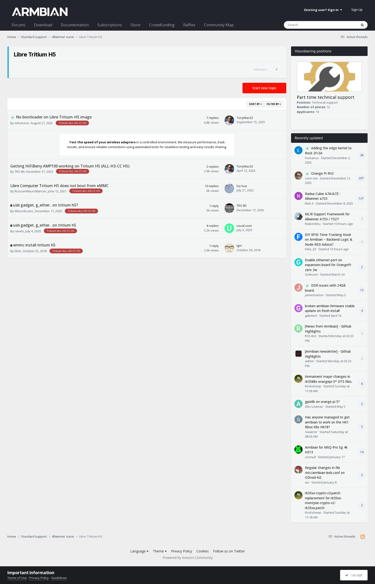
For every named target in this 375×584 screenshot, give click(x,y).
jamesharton (314, 295)
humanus (312, 158)
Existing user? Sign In (323, 10)
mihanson (22, 123)
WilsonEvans (24, 211)
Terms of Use (17, 578)
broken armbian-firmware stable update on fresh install (330, 308)
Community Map (219, 25)
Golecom (311, 274)
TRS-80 (19, 171)
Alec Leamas (314, 406)
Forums (18, 25)
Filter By (274, 104)
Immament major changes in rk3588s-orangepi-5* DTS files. (328, 379)
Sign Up (357, 9)
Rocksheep (313, 386)
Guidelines (59, 578)
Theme (160, 551)
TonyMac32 (245, 118)
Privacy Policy (181, 551)
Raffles (189, 25)
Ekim (18, 251)
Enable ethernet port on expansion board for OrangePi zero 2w (328, 265)
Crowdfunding (162, 25)
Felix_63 (310, 249)
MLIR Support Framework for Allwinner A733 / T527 (327, 216)
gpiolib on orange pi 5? (322, 401)
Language (139, 551)
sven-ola (311, 178)
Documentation (75, 25)
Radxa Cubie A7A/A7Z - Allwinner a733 (323, 196)
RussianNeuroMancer (30, 191)
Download (43, 25)
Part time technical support (325, 97)
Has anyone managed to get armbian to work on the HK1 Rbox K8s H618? (327, 422)
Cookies (202, 551)
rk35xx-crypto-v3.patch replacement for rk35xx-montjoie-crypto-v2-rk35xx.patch (323, 500)
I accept (354, 575)
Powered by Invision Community (188, 557)
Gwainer (311, 432)
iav (307, 482)
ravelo (19, 231)
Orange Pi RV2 (322, 173)
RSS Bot (310, 336)
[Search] (308, 25)
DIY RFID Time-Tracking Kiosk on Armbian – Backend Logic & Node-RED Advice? (329, 239)
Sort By (255, 104)
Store (135, 25)
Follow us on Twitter (229, 551)
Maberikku (312, 224)
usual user (244, 225)
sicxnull (310, 457)
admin (309, 361)
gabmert (311, 315)
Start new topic (264, 88)
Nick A (309, 203)
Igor (239, 245)
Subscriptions (109, 25)
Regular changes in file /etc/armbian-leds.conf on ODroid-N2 (325, 472)
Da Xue (242, 186)
